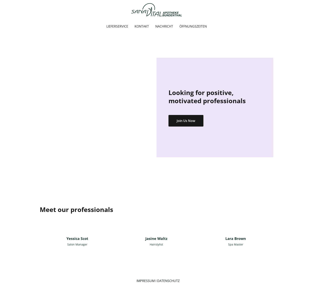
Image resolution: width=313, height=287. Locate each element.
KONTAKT (142, 26)
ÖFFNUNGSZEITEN (193, 26)
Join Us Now (186, 121)
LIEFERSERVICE (117, 26)
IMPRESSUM (146, 281)
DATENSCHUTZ (168, 281)
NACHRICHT (164, 26)
